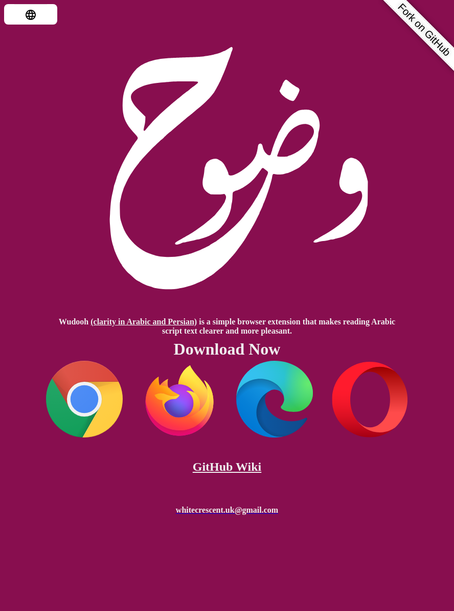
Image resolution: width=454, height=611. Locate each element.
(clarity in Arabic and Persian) (143, 321)
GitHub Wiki (227, 466)
